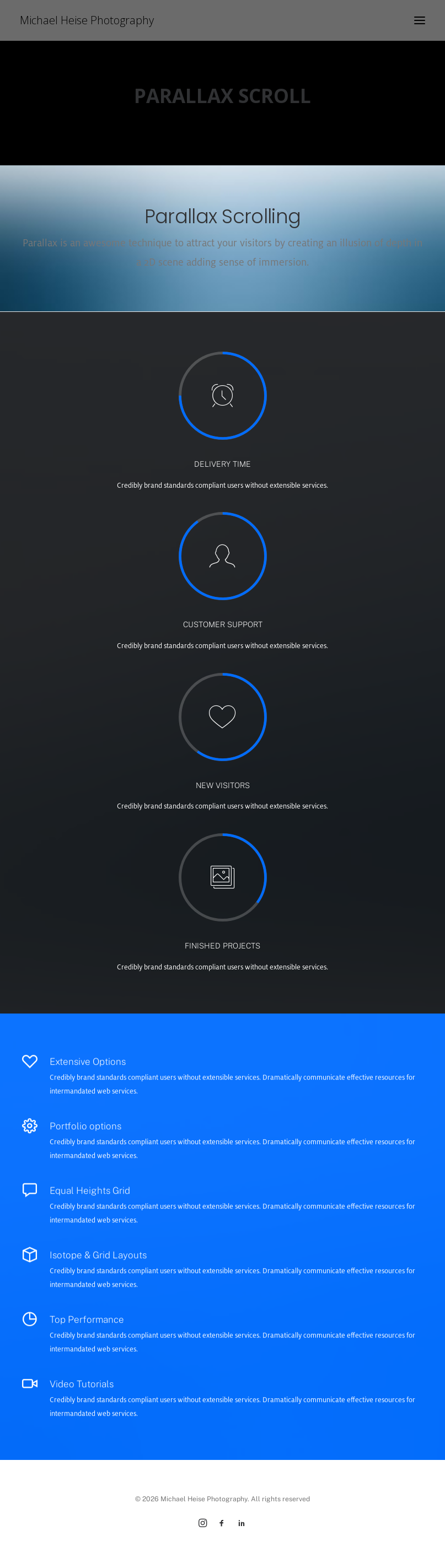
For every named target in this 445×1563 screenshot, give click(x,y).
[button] (419, 20)
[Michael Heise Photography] (87, 20)
